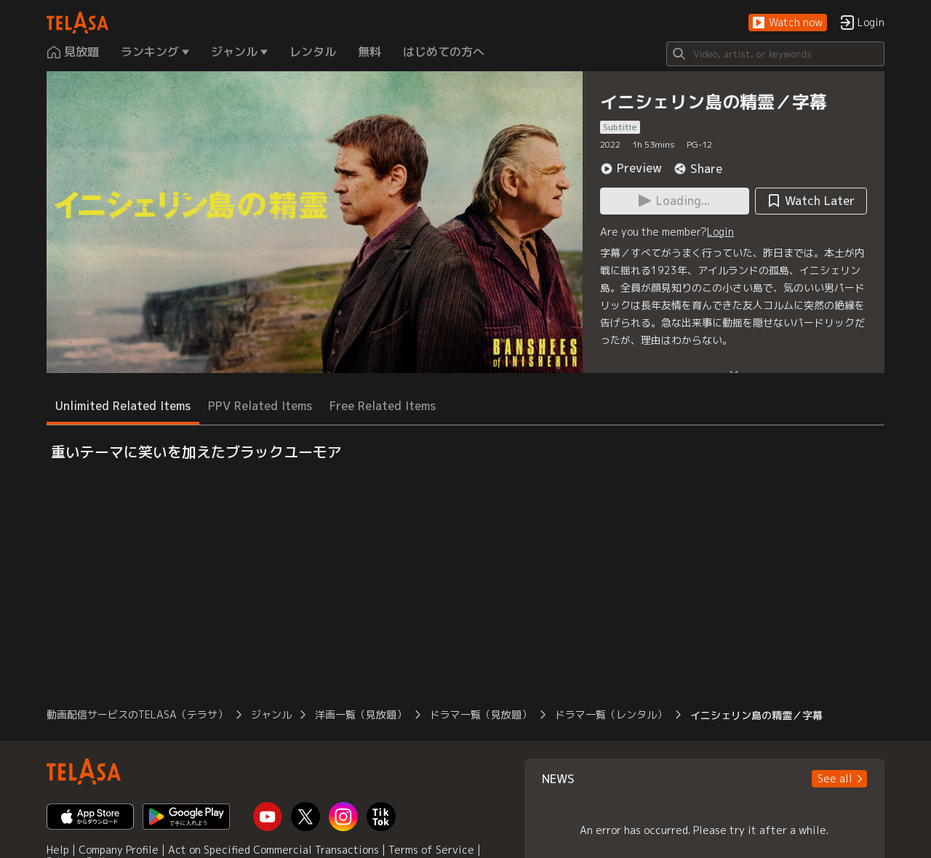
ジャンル (271, 714)
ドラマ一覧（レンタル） (611, 714)
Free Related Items (382, 406)
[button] (787, 23)
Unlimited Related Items (123, 406)
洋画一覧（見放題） (361, 714)
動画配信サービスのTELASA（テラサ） (137, 714)
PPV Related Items (260, 406)
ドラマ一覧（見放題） (481, 714)
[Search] (775, 53)
